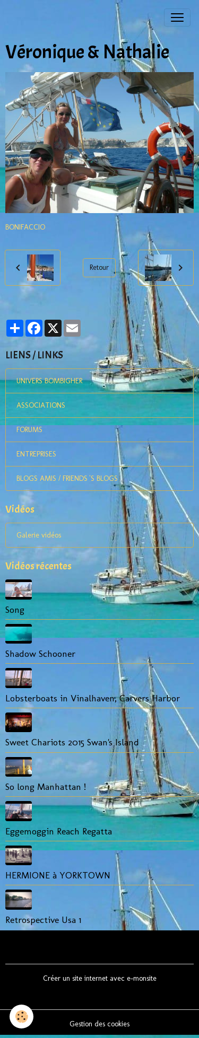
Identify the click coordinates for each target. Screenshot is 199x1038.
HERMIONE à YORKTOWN (57, 875)
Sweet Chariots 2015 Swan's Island (72, 741)
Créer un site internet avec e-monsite (100, 978)
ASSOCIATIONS (40, 405)
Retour (99, 267)
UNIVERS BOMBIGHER (49, 380)
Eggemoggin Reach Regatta (58, 831)
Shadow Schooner (40, 653)
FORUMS (29, 429)
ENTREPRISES (36, 454)
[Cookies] (21, 1016)
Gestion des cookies (99, 1023)
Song (14, 609)
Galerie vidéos (38, 535)
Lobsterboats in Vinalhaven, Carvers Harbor (92, 697)
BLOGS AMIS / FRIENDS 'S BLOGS (67, 478)
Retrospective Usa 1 (43, 919)
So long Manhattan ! (45, 786)
